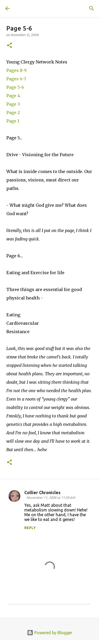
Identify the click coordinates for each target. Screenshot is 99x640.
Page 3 (13, 104)
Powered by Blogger (49, 632)
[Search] (91, 8)
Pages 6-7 (16, 78)
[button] (9, 45)
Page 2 (13, 112)
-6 (22, 87)
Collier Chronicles (42, 492)
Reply (30, 528)
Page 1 (12, 121)
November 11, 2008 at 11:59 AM (50, 497)
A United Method (32, 8)
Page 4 (13, 95)
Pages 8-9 (16, 70)
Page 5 (13, 87)
